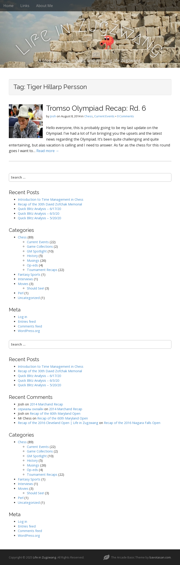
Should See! (35, 288)
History (32, 256)
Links (24, 5)
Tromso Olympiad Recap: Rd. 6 (96, 108)
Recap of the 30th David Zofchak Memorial (50, 204)
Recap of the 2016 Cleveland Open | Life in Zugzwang (58, 423)
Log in (22, 317)
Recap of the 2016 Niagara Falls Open (132, 423)
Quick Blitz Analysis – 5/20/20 (39, 218)
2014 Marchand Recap (46, 404)
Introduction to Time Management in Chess (50, 199)
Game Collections (40, 246)
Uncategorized (29, 298)
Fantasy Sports (29, 274)
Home (8, 5)
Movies (23, 284)
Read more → (47, 150)
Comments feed (30, 326)
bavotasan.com (160, 557)
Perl (20, 293)
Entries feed (27, 321)
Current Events (104, 116)
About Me (44, 5)
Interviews (25, 279)
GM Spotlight (37, 251)
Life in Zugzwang (44, 557)
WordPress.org (29, 331)
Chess (88, 116)
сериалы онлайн (30, 409)
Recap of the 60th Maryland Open (55, 413)
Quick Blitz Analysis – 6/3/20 (38, 213)
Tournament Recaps (42, 270)
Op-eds (32, 265)
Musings (33, 260)
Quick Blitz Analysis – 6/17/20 (39, 209)
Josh (53, 116)
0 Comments (125, 116)
